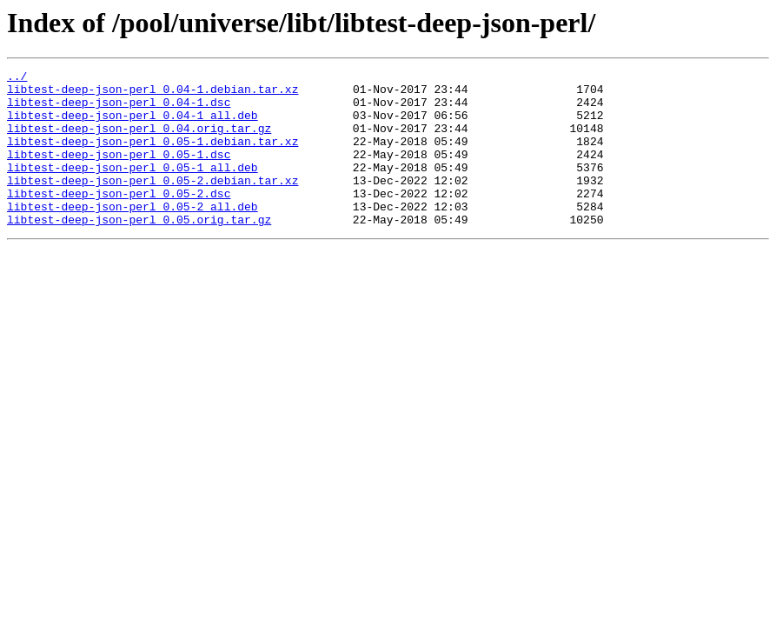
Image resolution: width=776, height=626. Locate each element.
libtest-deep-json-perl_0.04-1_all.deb (132, 125)
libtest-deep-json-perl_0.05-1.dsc (118, 172)
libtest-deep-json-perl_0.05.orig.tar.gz (139, 250)
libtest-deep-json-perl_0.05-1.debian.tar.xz (152, 156)
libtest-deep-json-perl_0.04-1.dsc (118, 109)
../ (17, 78)
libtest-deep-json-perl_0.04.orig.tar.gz (139, 141)
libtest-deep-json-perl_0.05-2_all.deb (132, 235)
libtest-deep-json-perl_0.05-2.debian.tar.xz (152, 203)
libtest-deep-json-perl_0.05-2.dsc (118, 219)
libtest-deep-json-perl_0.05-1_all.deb (132, 188)
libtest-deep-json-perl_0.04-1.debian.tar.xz (152, 94)
